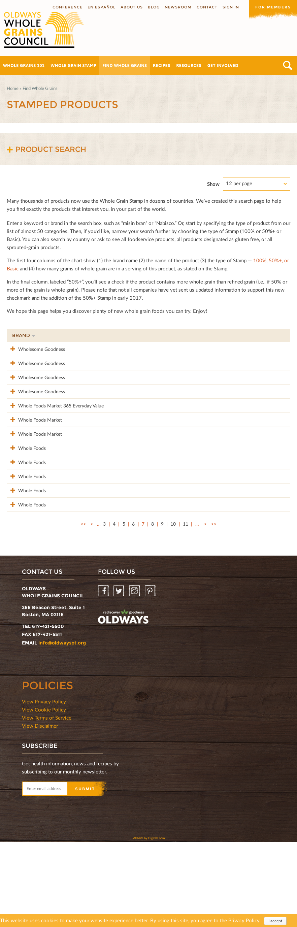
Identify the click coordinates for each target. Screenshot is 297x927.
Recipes (161, 65)
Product (123, 335)
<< (83, 608)
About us (132, 7)
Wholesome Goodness (35, 349)
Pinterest (151, 676)
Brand (24, 335)
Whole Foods (26, 497)
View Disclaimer (40, 810)
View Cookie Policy (44, 794)
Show (213, 184)
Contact (207, 7)
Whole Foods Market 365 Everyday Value (55, 433)
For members (273, 7)
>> (214, 608)
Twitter (119, 676)
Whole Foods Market (34, 455)
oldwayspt (123, 702)
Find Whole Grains (124, 65)
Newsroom (178, 7)
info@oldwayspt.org (62, 728)
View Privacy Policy (44, 786)
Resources (188, 65)
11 (185, 608)
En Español (102, 7)
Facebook (104, 676)
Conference (67, 7)
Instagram (135, 676)
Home (13, 88)
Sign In (231, 7)
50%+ (275, 335)
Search (287, 65)
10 (173, 608)
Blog (154, 7)
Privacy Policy (243, 921)
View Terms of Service (46, 802)
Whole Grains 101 (24, 65)
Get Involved (222, 65)
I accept (275, 921)
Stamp (213, 335)
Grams (245, 335)
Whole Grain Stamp (74, 65)
